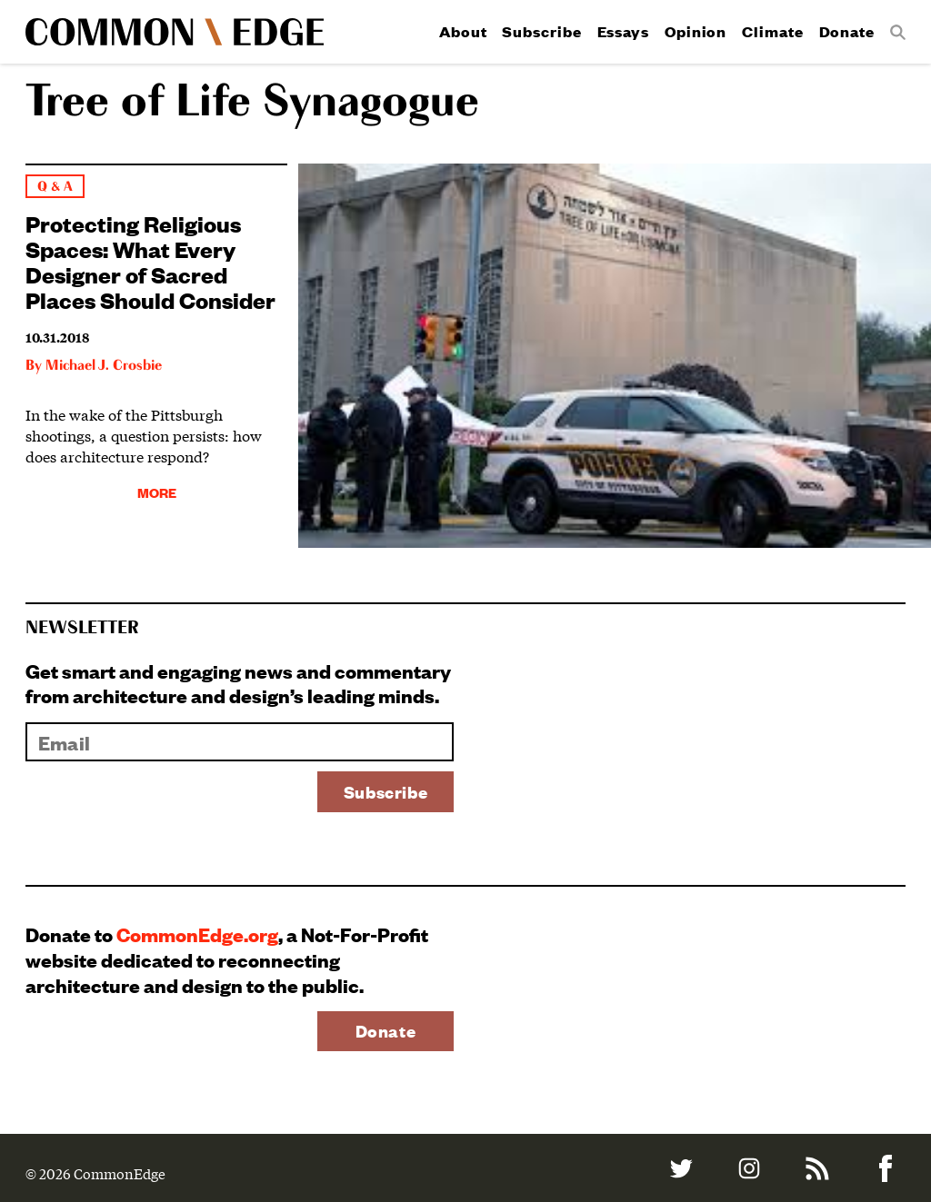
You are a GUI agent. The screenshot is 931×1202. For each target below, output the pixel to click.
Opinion (695, 31)
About (463, 31)
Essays (623, 31)
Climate (772, 31)
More (156, 492)
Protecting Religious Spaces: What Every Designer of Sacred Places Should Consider (150, 260)
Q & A (55, 187)
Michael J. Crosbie (103, 366)
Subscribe (541, 31)
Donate (847, 31)
